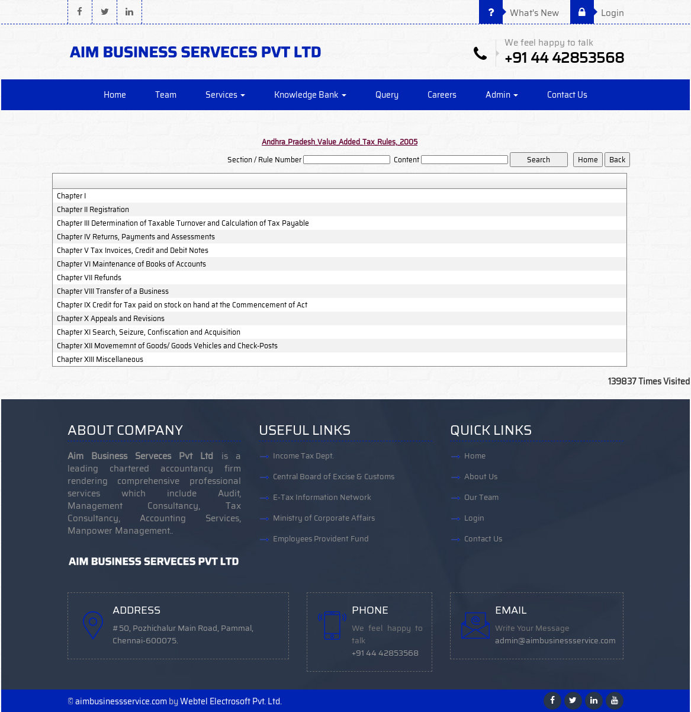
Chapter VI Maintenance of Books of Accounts (131, 264)
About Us (480, 476)
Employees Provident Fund (321, 539)
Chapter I (71, 196)
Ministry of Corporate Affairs (324, 518)
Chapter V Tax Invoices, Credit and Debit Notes (132, 250)
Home (115, 94)
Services (225, 94)
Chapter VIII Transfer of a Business (113, 291)
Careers (442, 94)
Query (386, 94)
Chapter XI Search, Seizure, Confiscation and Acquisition (148, 332)
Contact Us (567, 94)
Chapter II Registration (93, 209)
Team (165, 94)
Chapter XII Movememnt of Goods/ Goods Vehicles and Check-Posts (167, 346)
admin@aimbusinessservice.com (555, 640)
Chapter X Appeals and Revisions (111, 318)
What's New (519, 13)
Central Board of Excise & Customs (333, 476)
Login (597, 13)
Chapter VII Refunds (89, 278)
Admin (502, 94)
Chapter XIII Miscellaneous (100, 359)
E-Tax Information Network (322, 497)
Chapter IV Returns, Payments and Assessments (136, 237)
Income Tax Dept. (303, 456)
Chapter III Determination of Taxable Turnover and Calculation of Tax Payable (183, 223)
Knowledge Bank (310, 94)
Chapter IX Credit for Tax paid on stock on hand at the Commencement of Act (182, 305)
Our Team (481, 497)
